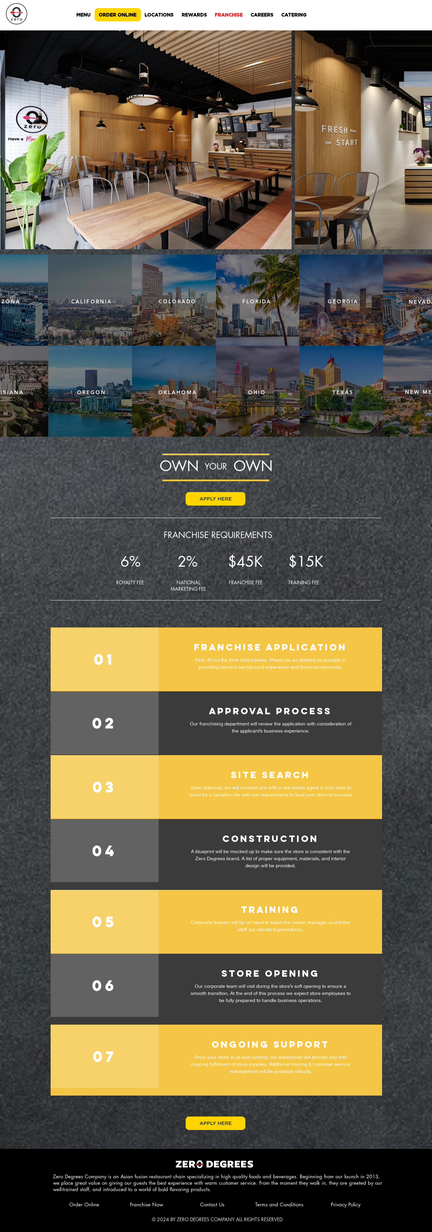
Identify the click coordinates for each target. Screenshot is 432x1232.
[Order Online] (98, 1204)
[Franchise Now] (159, 1204)
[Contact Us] (213, 1204)
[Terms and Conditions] (279, 1204)
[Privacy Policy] (345, 1204)
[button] (215, 499)
